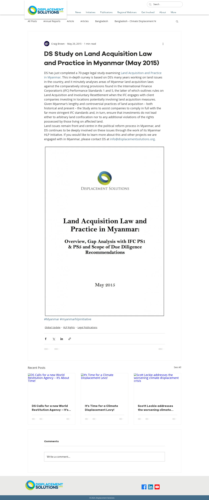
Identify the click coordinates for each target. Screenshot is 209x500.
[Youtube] (157, 486)
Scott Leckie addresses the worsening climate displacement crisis (155, 408)
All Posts (32, 21)
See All (177, 367)
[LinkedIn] (150, 486)
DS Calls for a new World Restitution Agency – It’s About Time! (50, 408)
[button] (106, 12)
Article (70, 21)
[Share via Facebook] (45, 338)
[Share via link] (69, 338)
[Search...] (164, 5)
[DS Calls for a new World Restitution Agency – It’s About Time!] (51, 386)
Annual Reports (51, 21)
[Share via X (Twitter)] (53, 338)
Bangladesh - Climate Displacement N (135, 21)
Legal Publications (87, 327)
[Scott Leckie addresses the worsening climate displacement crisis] (157, 386)
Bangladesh (101, 21)
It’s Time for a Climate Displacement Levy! (101, 408)
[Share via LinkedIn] (61, 338)
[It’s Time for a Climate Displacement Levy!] (104, 386)
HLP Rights (69, 327)
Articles (84, 21)
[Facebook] (144, 486)
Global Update (52, 327)
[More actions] (163, 44)
